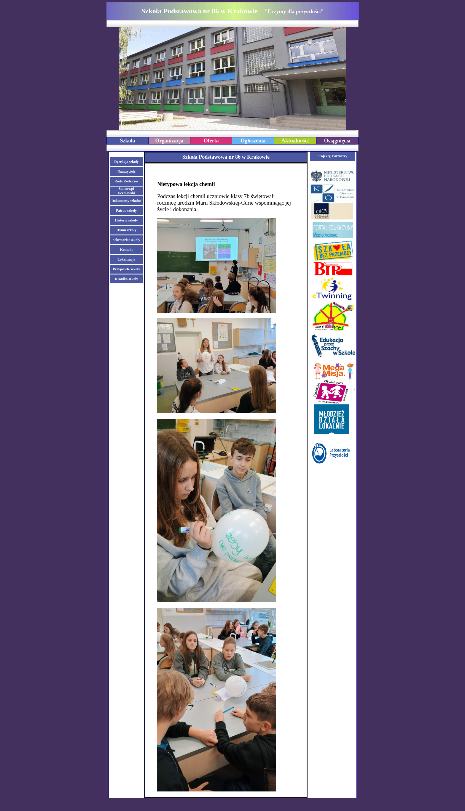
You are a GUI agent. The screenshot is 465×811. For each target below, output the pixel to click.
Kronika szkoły (126, 279)
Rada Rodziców (126, 181)
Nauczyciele (126, 171)
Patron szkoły (126, 210)
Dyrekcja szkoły (126, 162)
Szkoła (127, 141)
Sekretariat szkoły (126, 240)
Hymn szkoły (126, 230)
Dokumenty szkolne (126, 201)
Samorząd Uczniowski (126, 191)
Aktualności (295, 141)
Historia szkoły (126, 220)
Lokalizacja (126, 259)
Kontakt (126, 250)
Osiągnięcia (337, 141)
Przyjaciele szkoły (126, 269)
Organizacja (169, 141)
